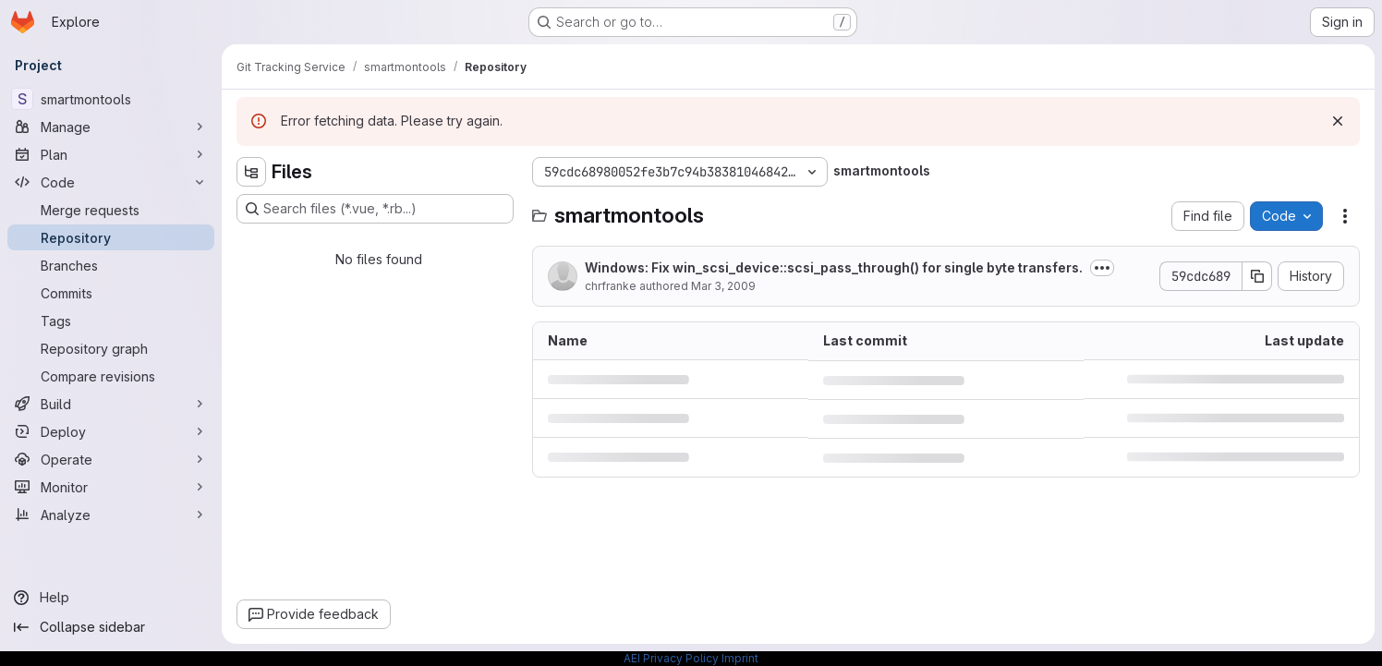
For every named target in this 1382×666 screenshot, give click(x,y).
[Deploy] (110, 431)
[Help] (110, 598)
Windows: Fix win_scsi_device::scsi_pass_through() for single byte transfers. (834, 267)
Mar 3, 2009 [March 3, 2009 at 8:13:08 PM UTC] (723, 286)
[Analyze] (110, 514)
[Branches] (110, 265)
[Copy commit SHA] (1257, 276)
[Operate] (110, 459)
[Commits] (110, 293)
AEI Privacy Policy (671, 658)
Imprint (739, 658)
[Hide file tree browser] (251, 172)
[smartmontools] (110, 99)
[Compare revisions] (110, 376)
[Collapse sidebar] (110, 627)
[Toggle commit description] (1102, 268)
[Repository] (110, 237)
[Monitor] (110, 487)
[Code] (110, 182)
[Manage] (110, 126)
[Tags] (110, 320)
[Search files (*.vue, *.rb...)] (375, 209)
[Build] (110, 404)
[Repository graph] (110, 348)
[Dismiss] (1338, 121)
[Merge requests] (110, 210)
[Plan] (110, 154)
